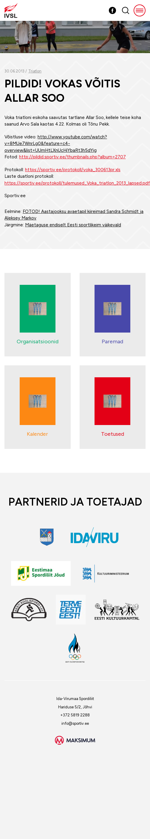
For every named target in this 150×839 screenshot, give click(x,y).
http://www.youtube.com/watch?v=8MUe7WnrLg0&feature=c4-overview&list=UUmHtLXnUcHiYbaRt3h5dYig (55, 143)
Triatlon (34, 71)
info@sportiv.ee (75, 723)
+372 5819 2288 (75, 715)
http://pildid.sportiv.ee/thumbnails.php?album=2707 (72, 157)
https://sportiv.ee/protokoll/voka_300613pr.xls (72, 169)
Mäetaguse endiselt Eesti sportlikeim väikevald (73, 225)
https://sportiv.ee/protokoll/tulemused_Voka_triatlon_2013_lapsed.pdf (77, 183)
